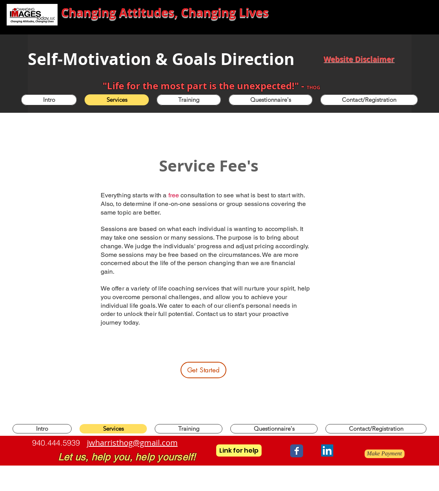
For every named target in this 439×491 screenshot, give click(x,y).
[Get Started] (203, 370)
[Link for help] (239, 450)
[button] (189, 99)
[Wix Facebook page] (296, 450)
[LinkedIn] (327, 450)
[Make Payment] (385, 453)
